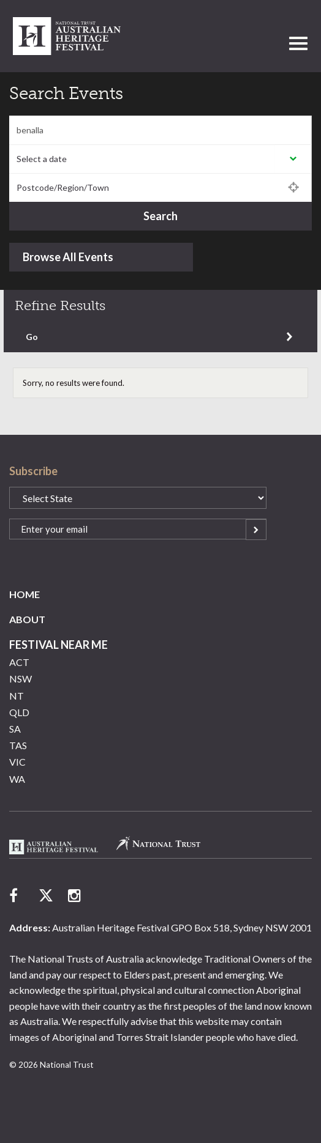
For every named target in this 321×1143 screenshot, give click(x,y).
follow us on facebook (16, 895)
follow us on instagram (75, 895)
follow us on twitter (46, 895)
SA (15, 728)
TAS (18, 745)
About (27, 619)
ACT (19, 662)
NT (16, 695)
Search (160, 216)
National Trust (67, 36)
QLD (19, 712)
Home (24, 594)
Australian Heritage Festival (53, 847)
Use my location (293, 187)
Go (32, 336)
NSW (20, 678)
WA (17, 779)
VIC (17, 762)
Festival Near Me (58, 644)
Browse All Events (68, 257)
